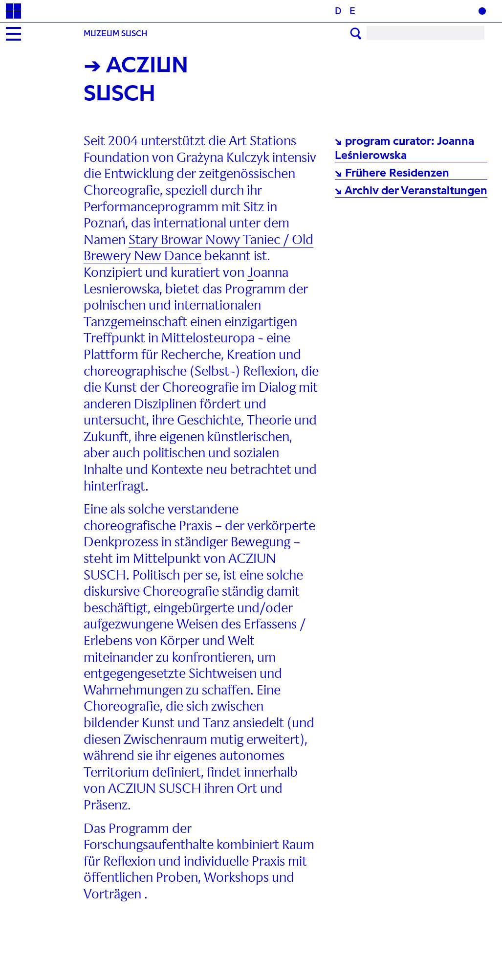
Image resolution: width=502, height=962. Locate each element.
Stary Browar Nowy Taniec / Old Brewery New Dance (198, 248)
